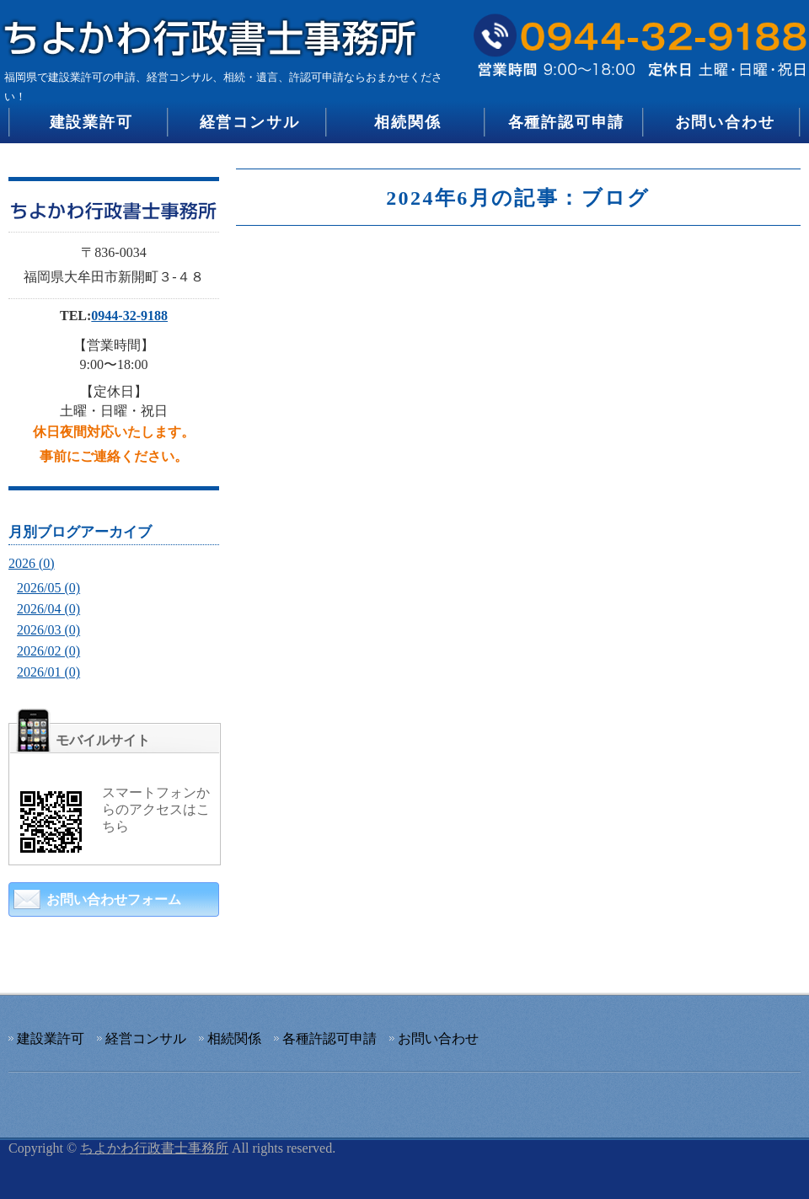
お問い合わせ (725, 122)
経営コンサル (250, 122)
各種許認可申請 (566, 122)
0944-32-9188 (129, 315)
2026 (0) (31, 563)
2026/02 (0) (48, 651)
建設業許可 (91, 122)
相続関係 (407, 122)
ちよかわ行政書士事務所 (154, 1148)
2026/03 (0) (48, 630)
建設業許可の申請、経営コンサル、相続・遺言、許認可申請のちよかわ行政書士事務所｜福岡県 (215, 31)
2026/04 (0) (48, 609)
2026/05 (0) (48, 588)
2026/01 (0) (48, 672)
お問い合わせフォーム (113, 899)
